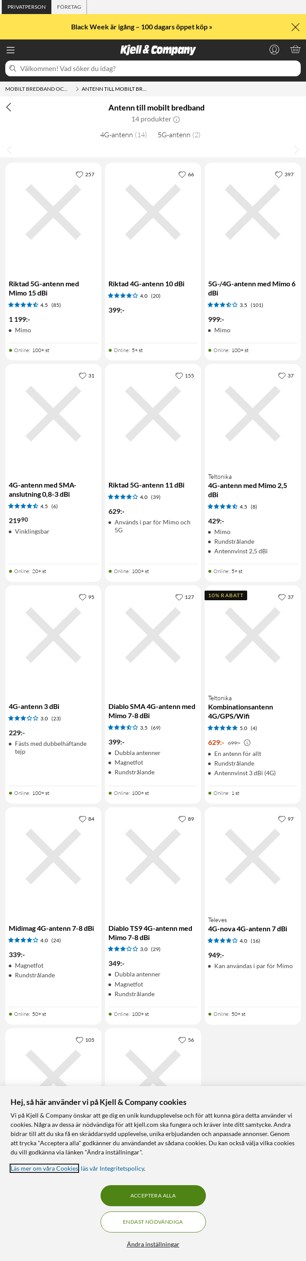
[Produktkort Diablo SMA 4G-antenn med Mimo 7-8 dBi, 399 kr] (153, 634)
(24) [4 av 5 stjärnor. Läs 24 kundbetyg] (56, 940)
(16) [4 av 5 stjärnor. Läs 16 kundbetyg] (255, 940)
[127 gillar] (184, 596)
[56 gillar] (186, 1039)
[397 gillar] (284, 174)
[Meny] (10, 50)
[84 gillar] (86, 818)
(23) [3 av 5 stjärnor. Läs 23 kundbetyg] (56, 718)
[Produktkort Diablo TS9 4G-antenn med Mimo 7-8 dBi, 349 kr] (153, 856)
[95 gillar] (86, 596)
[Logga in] (274, 49)
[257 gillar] (85, 174)
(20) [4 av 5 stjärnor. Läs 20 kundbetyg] (156, 295)
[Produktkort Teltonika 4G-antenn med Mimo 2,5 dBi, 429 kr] (253, 413)
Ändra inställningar (153, 1244)
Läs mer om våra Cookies (44, 1168)
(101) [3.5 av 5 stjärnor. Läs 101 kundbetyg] (257, 305)
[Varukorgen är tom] (295, 49)
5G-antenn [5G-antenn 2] (179, 134)
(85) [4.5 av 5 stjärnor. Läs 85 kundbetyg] (56, 305)
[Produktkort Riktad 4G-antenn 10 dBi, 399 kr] (153, 212)
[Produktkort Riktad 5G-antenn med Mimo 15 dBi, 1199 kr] (53, 212)
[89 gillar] (186, 818)
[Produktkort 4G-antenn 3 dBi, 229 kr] (53, 634)
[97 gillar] (286, 818)
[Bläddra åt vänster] (10, 149)
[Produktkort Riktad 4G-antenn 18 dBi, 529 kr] (53, 1077)
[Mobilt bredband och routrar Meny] (77, 89)
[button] (176, 119)
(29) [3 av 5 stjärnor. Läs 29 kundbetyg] (156, 949)
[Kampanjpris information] (247, 742)
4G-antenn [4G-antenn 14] (123, 134)
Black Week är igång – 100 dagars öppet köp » (142, 26)
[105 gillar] (85, 1039)
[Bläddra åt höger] (296, 149)
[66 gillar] (186, 174)
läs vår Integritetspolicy (112, 1168)
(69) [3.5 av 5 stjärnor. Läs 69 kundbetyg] (156, 727)
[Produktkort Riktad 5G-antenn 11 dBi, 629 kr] (153, 413)
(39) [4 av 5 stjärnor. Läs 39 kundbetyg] (156, 497)
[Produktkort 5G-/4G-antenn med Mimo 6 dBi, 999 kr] (253, 212)
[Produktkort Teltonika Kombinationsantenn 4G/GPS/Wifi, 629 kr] (253, 634)
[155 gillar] (184, 375)
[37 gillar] (286, 375)
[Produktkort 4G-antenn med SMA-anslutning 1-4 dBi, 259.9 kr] (153, 1077)
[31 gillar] (86, 375)
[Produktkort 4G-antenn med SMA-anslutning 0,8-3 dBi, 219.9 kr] (53, 413)
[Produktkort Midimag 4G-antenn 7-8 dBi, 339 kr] (53, 856)
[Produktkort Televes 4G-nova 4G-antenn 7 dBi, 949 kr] (253, 856)
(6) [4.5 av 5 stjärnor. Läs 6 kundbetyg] (54, 506)
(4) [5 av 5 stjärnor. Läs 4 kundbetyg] (254, 728)
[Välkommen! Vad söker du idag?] (158, 68)
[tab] (26, 7)
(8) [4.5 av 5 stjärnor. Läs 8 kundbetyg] (254, 506)
